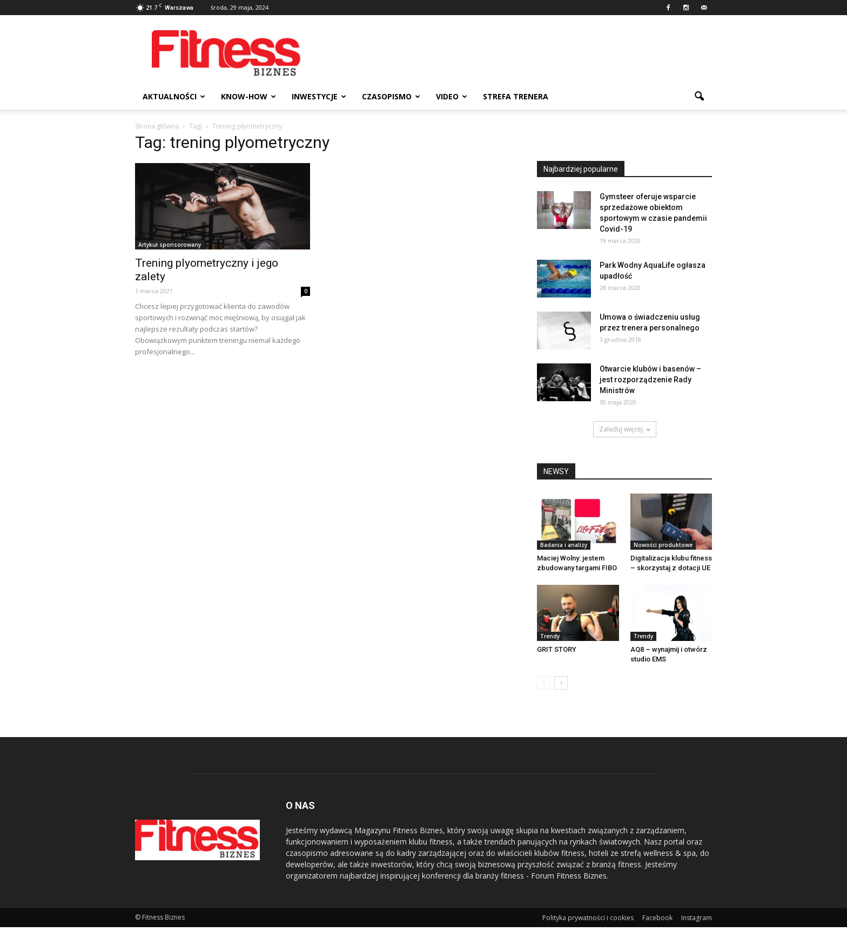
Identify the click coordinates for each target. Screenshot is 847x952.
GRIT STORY (556, 649)
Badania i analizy (563, 545)
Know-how (248, 96)
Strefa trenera (515, 96)
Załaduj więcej (624, 429)
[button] (699, 97)
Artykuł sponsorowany (169, 244)
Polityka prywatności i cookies (588, 917)
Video (451, 96)
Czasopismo (391, 96)
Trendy (550, 636)
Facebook (657, 917)
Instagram (696, 917)
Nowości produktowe (663, 545)
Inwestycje (319, 96)
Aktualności (174, 96)
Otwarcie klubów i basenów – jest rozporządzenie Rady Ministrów (650, 379)
